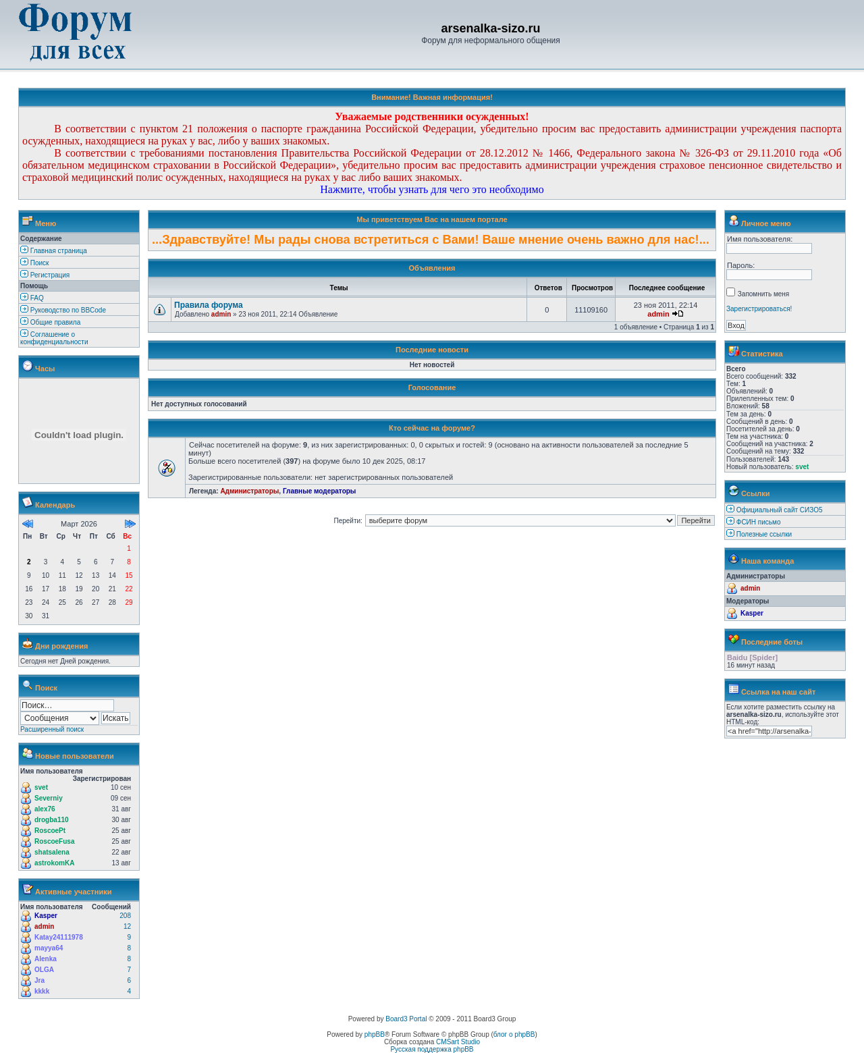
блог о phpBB (514, 1034)
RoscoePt (49, 830)
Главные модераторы (319, 491)
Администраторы (249, 491)
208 (125, 915)
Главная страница (53, 250)
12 (127, 926)
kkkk (41, 991)
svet (41, 787)
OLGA (44, 969)
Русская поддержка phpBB (431, 1049)
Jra (39, 980)
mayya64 (48, 948)
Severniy (48, 798)
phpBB (374, 1034)
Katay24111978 (58, 937)
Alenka (45, 959)
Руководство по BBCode (63, 310)
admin (44, 926)
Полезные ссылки (764, 534)
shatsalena (52, 852)
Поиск (34, 263)
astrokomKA (54, 863)
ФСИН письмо (758, 522)
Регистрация (45, 275)
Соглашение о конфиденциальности (54, 338)
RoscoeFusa (54, 841)
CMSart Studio (458, 1042)
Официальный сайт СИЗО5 (779, 510)
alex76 (44, 809)
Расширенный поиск (52, 729)
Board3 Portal (406, 1019)
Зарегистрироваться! (759, 309)
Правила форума (208, 305)
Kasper (45, 915)
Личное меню (766, 223)
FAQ (32, 298)
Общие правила (50, 322)
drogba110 (51, 820)
